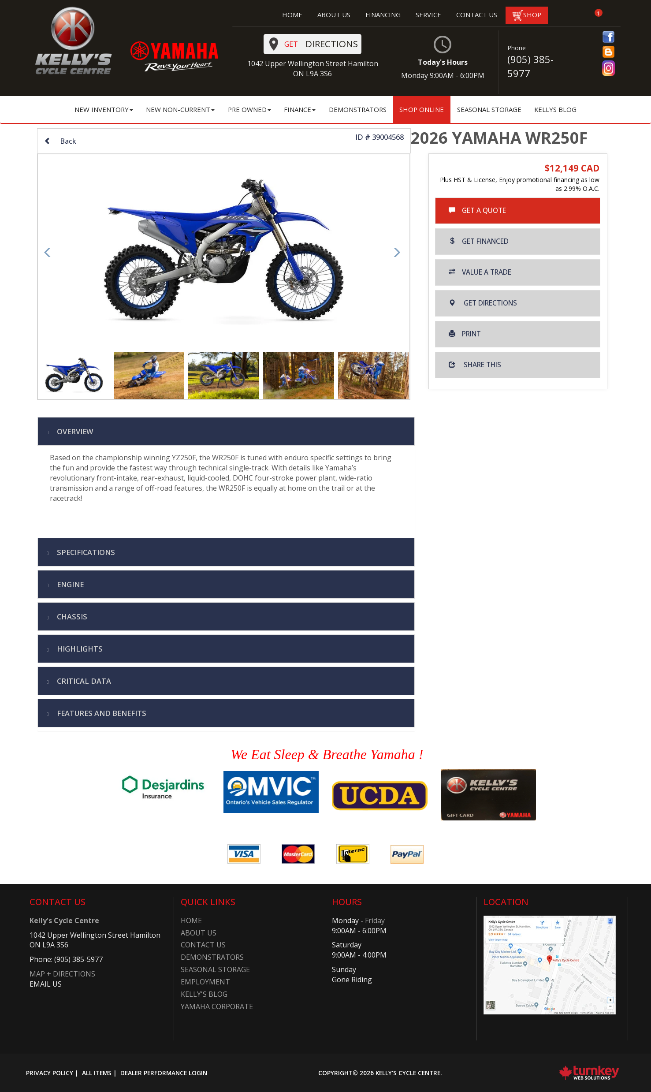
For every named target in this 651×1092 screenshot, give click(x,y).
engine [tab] (69, 584)
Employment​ (205, 982)
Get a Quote (477, 210)
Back (60, 141)
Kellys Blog (555, 109)
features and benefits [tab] (100, 713)
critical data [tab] (83, 681)
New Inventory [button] (103, 109)
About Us (198, 933)
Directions (313, 44)
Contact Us (203, 945)
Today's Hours (443, 58)
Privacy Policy (49, 1073)
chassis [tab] (71, 616)
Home (191, 920)
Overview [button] (74, 431)
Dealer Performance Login (163, 1073)
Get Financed (479, 241)
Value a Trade (480, 272)
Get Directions (483, 303)
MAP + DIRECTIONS (62, 974)
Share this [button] (475, 364)
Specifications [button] (85, 552)
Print (465, 334)
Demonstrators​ (212, 957)
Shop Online (421, 109)
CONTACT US (476, 14)
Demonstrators (358, 109)
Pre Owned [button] (249, 109)
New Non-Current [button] (180, 109)
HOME (292, 14)
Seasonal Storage (489, 109)
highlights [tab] (79, 649)
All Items (97, 1073)
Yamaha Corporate (217, 1006)
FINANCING (383, 14)
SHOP (526, 15)
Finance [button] (300, 109)
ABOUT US (333, 14)
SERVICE (428, 14)
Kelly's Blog (204, 994)
